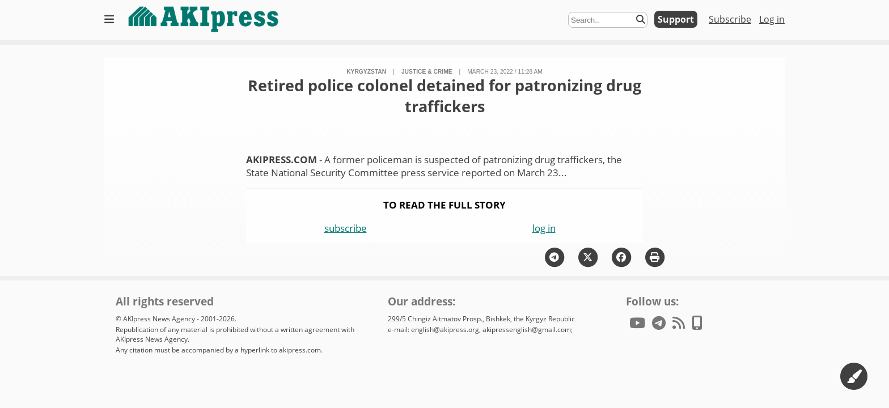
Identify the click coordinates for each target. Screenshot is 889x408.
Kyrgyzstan (366, 72)
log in (544, 228)
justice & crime (426, 72)
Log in (772, 19)
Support (676, 19)
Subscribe (730, 19)
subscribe (345, 228)
